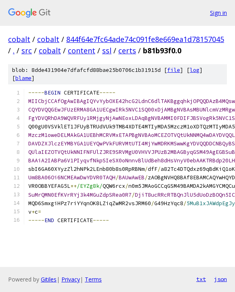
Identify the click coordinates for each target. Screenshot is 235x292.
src (26, 50)
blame (23, 78)
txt (201, 279)
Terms (93, 279)
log (194, 70)
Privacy (70, 279)
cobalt (19, 39)
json (220, 279)
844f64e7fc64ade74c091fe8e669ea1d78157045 (145, 39)
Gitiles (49, 279)
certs (127, 50)
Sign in (218, 13)
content (81, 50)
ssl (106, 50)
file (173, 70)
